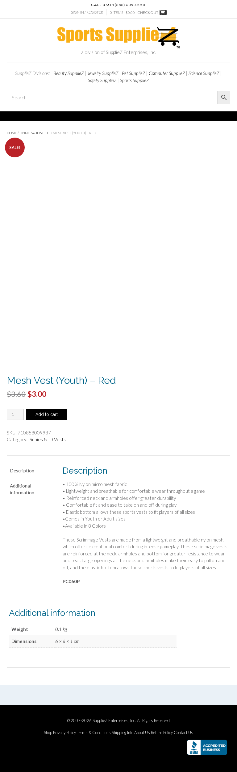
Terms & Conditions (94, 733)
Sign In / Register (87, 12)
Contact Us (183, 733)
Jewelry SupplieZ (102, 73)
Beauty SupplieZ (68, 73)
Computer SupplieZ (167, 73)
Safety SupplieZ (102, 80)
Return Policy (162, 733)
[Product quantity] (15, 414)
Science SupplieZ (204, 73)
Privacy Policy (64, 733)
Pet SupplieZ (133, 73)
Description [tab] (22, 470)
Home (12, 133)
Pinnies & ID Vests (34, 133)
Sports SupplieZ (134, 80)
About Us (142, 733)
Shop (48, 733)
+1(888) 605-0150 (127, 4)
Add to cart (46, 414)
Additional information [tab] (22, 489)
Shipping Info (122, 733)
